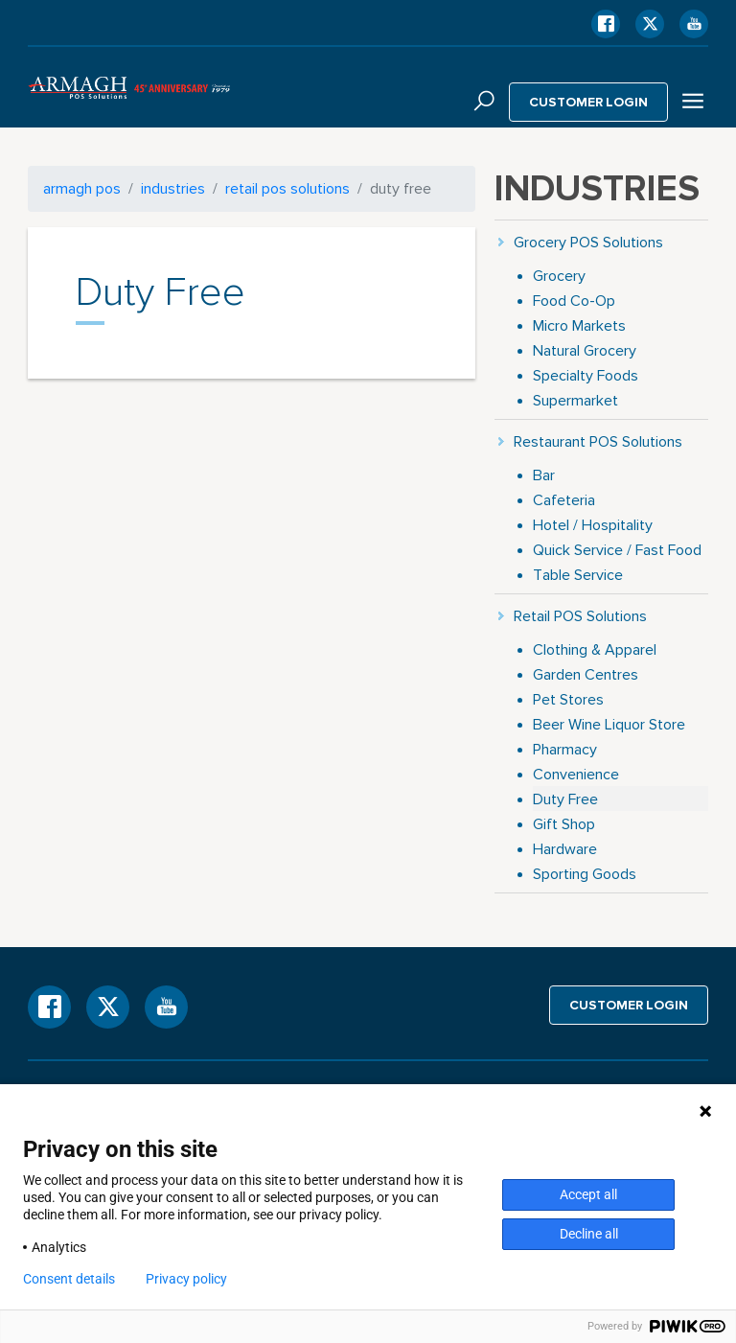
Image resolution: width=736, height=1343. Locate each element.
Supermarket (575, 400)
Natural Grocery (584, 350)
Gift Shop (564, 824)
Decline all (589, 1233)
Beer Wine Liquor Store (609, 724)
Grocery (559, 275)
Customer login (589, 101)
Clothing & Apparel (594, 649)
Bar (544, 475)
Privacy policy (186, 1278)
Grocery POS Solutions (588, 242)
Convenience (576, 774)
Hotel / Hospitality (593, 525)
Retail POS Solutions (287, 188)
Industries (173, 188)
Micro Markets (579, 325)
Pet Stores (568, 699)
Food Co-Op (574, 300)
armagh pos (82, 188)
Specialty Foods (585, 375)
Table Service (578, 575)
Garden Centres (585, 674)
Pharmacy (565, 749)
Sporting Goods (584, 874)
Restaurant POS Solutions (598, 441)
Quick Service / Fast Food (617, 550)
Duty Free (565, 799)
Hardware (565, 849)
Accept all (588, 1194)
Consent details (69, 1278)
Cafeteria (564, 500)
